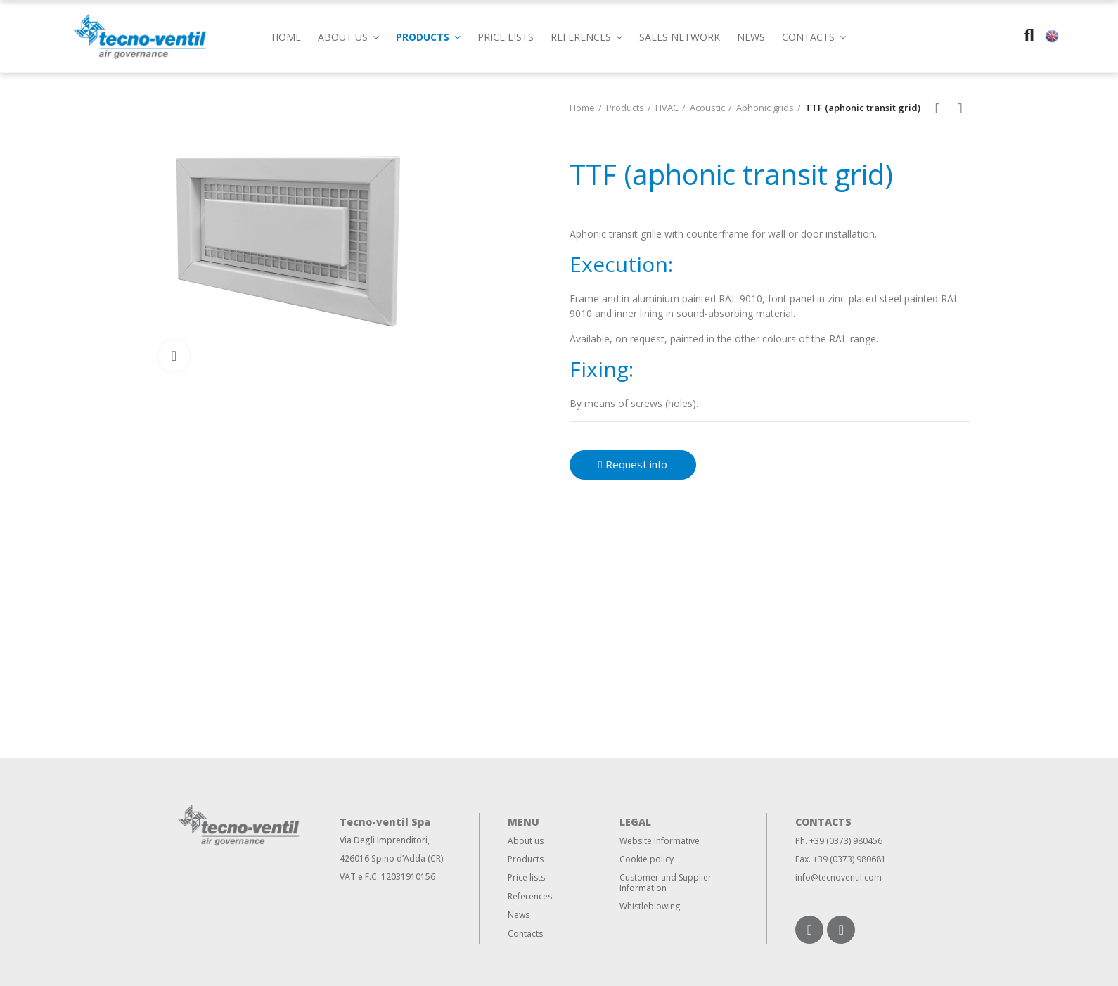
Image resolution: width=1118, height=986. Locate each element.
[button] (814, 36)
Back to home (942, 108)
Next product (959, 108)
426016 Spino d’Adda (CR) (392, 858)
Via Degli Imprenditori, (385, 840)
